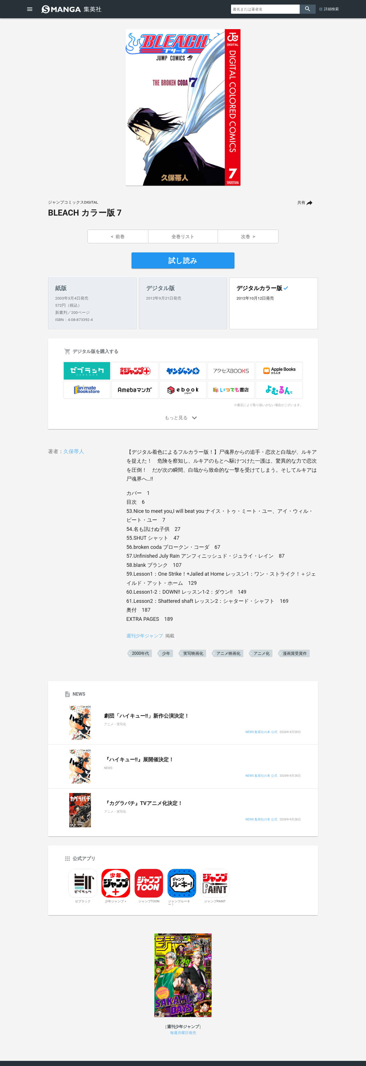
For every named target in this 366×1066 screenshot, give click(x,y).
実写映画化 (193, 653)
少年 (166, 653)
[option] (183, 107)
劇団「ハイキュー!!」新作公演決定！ (146, 716)
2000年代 (140, 653)
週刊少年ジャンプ (144, 636)
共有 (301, 202)
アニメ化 (262, 653)
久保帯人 (73, 451)
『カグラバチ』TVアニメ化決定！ (143, 803)
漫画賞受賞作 (295, 653)
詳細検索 (331, 9)
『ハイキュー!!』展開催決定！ (139, 759)
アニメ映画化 (228, 653)
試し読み (183, 261)
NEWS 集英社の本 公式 (261, 732)
